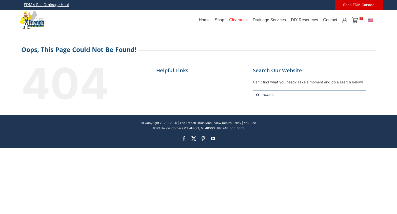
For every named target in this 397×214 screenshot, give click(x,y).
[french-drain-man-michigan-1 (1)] (32, 12)
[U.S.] (371, 20)
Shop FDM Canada (358, 5)
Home (204, 20)
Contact (330, 20)
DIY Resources (304, 20)
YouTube (250, 123)
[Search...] (309, 95)
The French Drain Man (196, 123)
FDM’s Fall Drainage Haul (46, 4)
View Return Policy (227, 123)
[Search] (258, 95)
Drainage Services (269, 20)
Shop (219, 20)
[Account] (345, 20)
